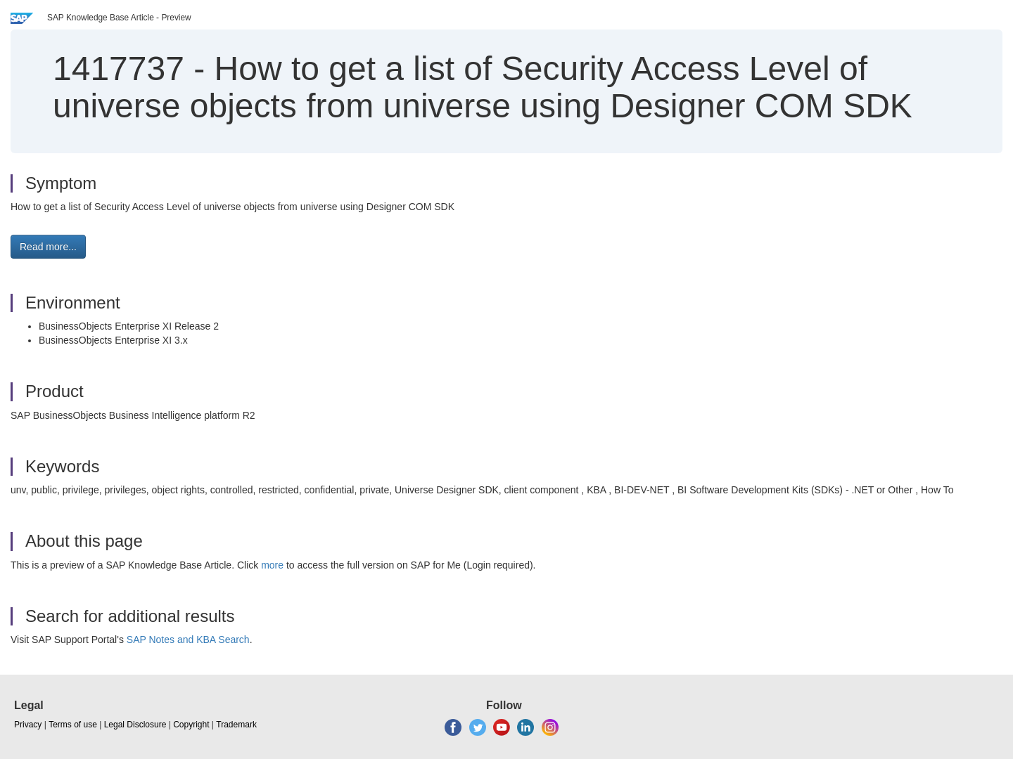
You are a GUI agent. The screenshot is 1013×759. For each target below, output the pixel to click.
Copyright (191, 724)
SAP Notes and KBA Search (188, 639)
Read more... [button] (48, 246)
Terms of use (73, 724)
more (272, 565)
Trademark (236, 724)
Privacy (28, 724)
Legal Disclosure (135, 724)
